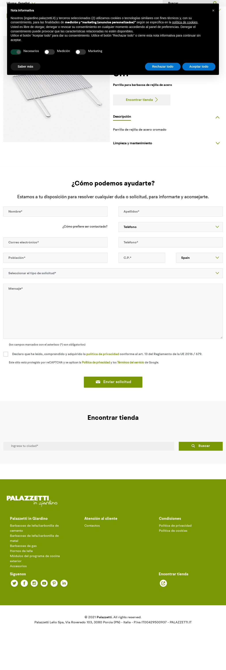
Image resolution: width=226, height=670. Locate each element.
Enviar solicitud (113, 400)
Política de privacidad (96, 380)
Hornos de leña (21, 569)
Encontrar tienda (139, 118)
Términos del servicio (130, 380)
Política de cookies (173, 549)
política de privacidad (102, 372)
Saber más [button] (25, 66)
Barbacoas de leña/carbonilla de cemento (34, 547)
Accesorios (18, 585)
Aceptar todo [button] (198, 66)
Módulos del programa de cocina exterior (35, 577)
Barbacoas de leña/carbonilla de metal (34, 557)
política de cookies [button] (185, 22)
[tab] (168, 135)
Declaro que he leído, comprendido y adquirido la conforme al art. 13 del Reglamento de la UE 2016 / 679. (107, 372)
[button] (213, 10)
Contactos (92, 544)
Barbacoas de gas (23, 564)
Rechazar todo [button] (162, 66)
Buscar (204, 464)
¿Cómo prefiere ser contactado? (84, 245)
